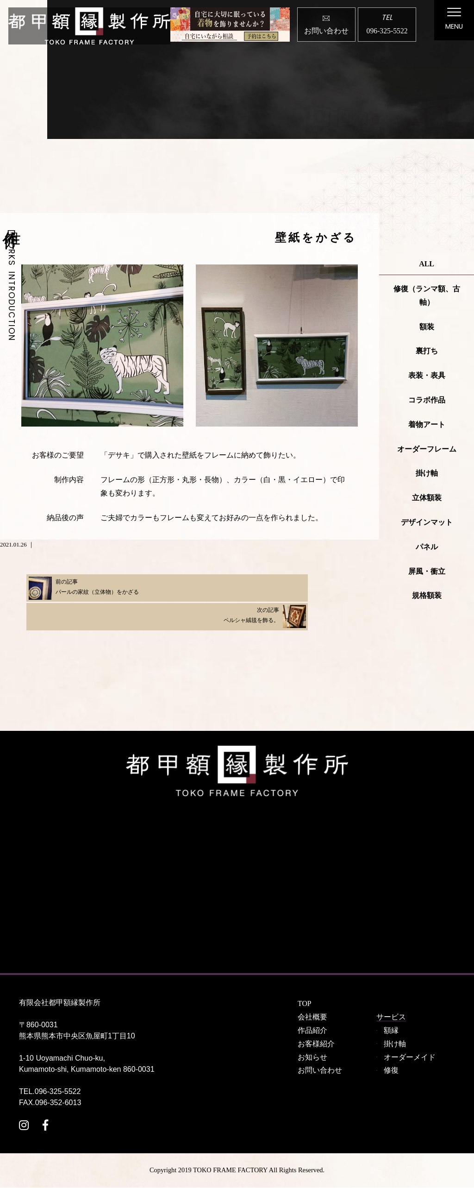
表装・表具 (426, 376)
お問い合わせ (320, 1071)
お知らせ (312, 1057)
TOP (305, 1004)
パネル (427, 547)
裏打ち (427, 351)
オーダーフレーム (426, 449)
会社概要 (312, 1017)
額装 (426, 327)
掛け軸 (427, 474)
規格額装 (427, 596)
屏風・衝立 (426, 571)
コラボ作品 (426, 400)
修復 (391, 1071)
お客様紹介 (316, 1044)
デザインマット (427, 523)
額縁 (391, 1031)
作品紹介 (312, 1031)
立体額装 (427, 498)
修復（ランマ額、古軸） (426, 296)
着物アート (426, 424)
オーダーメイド (410, 1057)
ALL (426, 264)
